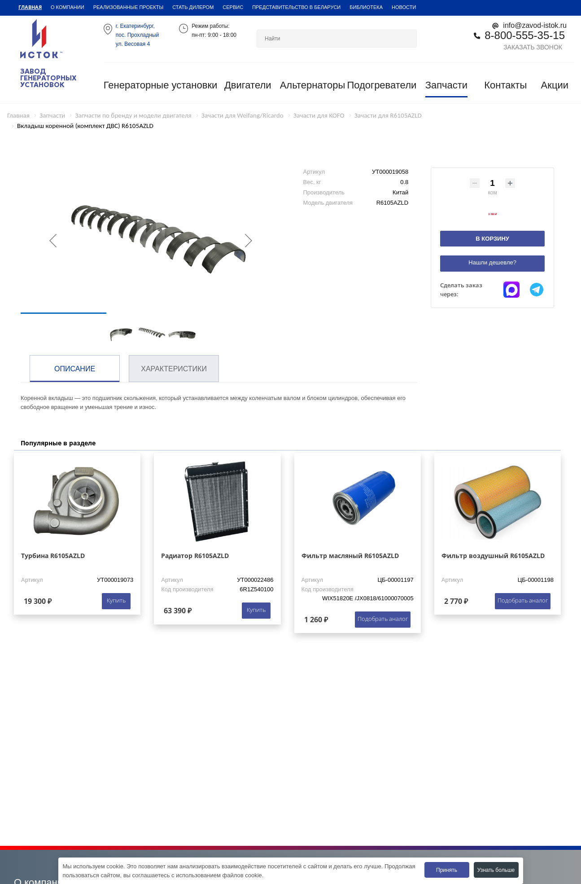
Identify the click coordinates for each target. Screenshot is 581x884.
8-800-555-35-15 (525, 35)
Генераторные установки (160, 85)
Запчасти (446, 85)
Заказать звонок (532, 47)
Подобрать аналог (383, 619)
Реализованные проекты (128, 7)
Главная (30, 7)
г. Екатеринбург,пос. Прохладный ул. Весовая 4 (137, 35)
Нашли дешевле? (492, 262)
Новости (404, 7)
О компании (67, 7)
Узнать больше (496, 870)
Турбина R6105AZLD (53, 555)
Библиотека (366, 7)
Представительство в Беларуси (296, 7)
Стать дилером (193, 7)
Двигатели (247, 85)
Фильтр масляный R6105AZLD (350, 555)
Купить (116, 600)
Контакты (505, 85)
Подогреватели (381, 85)
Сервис (233, 7)
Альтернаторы (312, 85)
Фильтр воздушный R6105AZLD (493, 555)
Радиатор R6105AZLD (195, 555)
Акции (554, 85)
